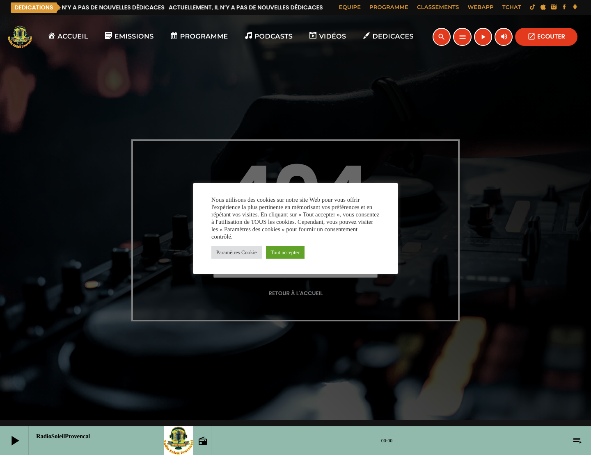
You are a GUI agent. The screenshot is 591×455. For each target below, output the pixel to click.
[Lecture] (483, 37)
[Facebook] (564, 7)
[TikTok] (532, 7)
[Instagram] (553, 7)
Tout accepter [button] (285, 252)
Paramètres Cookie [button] (236, 252)
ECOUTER (546, 36)
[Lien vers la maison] (20, 37)
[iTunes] (543, 7)
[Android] (575, 7)
